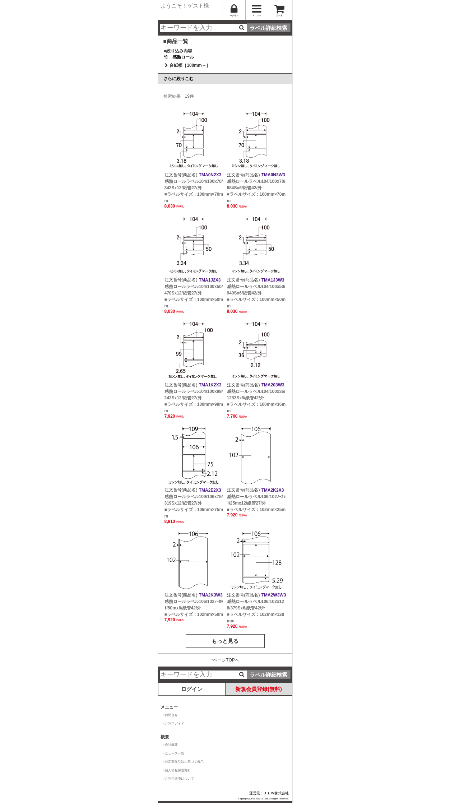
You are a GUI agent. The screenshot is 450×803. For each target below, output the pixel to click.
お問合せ (171, 715)
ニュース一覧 (174, 753)
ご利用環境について (179, 778)
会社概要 (171, 745)
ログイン (192, 689)
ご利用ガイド (174, 723)
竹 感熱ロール (179, 57)
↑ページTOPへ (225, 660)
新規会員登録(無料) (258, 689)
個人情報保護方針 (178, 770)
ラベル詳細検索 (268, 28)
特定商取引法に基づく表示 (184, 761)
